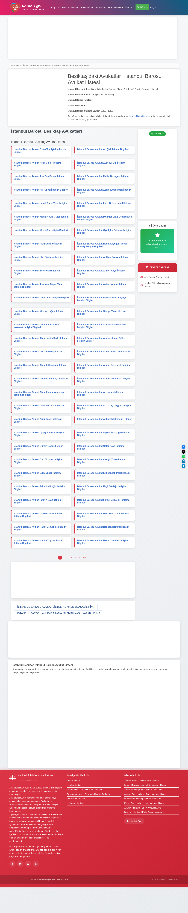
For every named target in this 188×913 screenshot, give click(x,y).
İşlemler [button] (129, 8)
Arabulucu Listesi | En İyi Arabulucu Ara (142, 834)
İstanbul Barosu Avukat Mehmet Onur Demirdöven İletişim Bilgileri (98, 223)
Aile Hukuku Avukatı (76, 825)
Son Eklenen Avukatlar (67, 8)
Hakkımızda (173, 905)
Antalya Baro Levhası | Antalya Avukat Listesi (145, 820)
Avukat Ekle (142, 7)
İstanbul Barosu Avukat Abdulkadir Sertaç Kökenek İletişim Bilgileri (37, 337)
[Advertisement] (92, 38)
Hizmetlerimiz (132, 801)
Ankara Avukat (73, 807)
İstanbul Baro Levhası (139, 116)
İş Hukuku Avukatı (75, 829)
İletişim (153, 8)
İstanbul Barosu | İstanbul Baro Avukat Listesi (145, 811)
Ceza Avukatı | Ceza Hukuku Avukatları (85, 816)
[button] (56, 633)
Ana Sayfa (16, 65)
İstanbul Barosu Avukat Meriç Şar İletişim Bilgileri (41, 236)
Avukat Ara (101, 8)
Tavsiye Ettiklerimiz (78, 801)
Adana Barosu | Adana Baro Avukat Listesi (143, 816)
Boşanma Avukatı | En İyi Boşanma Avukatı (144, 838)
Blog (53, 8)
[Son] (84, 584)
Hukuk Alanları (87, 8)
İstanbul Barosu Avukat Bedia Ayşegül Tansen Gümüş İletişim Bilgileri (103, 251)
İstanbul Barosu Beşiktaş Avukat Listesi (72, 65)
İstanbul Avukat (74, 811)
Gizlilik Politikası (157, 905)
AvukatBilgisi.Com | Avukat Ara (35, 801)
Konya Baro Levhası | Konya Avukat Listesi (144, 829)
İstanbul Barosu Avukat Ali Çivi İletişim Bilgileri (103, 149)
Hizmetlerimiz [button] (114, 8)
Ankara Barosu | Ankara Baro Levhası (141, 807)
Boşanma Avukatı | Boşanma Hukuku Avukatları (89, 820)
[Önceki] (79, 584)
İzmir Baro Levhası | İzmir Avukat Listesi (142, 825)
